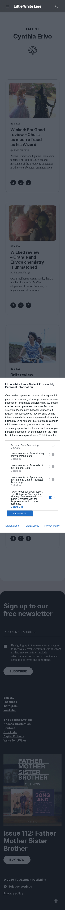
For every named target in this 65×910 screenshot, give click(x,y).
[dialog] (32, 455)
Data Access (32, 525)
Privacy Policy (51, 525)
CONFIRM (19, 513)
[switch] (51, 454)
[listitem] (32, 446)
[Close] (58, 384)
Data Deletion (13, 525)
